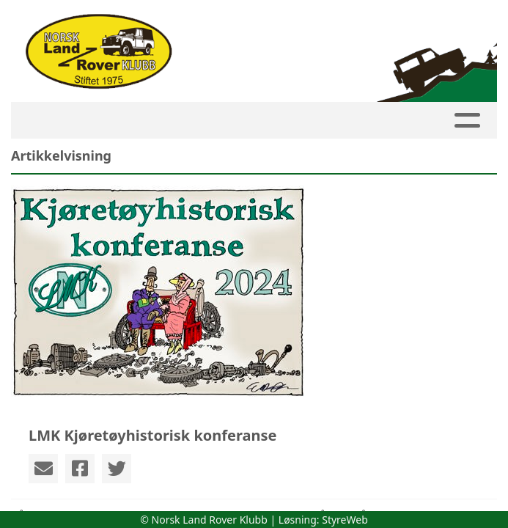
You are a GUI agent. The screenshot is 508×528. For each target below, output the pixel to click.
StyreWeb (345, 520)
